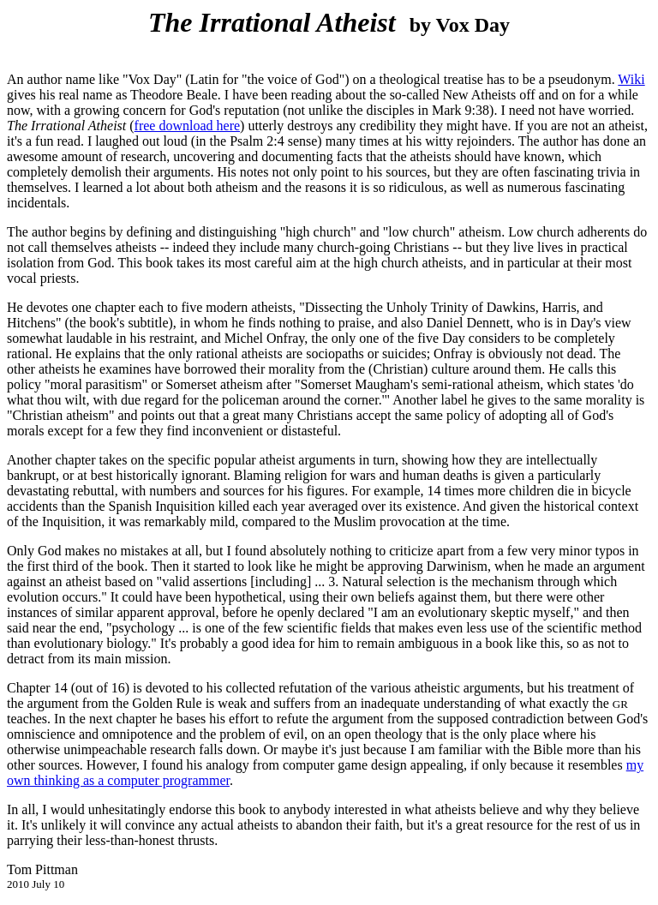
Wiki (631, 79)
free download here (188, 125)
